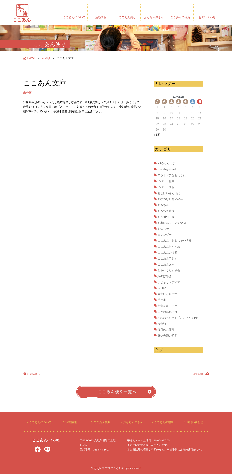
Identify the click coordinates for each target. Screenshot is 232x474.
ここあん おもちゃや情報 (174, 240)
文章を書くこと (167, 305)
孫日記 (161, 288)
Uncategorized (166, 169)
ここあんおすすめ (168, 246)
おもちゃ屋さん (154, 17)
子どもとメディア (168, 282)
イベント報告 (165, 181)
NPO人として (166, 163)
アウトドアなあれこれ (171, 175)
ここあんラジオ (167, 258)
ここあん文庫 (165, 264)
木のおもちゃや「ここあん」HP (177, 317)
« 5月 (157, 134)
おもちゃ (163, 205)
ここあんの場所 (180, 17)
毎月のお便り (165, 329)
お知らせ (163, 228)
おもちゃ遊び (165, 210)
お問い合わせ (207, 17)
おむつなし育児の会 (170, 199)
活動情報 (100, 17)
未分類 (27, 92)
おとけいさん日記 (168, 193)
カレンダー (164, 234)
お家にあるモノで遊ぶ (171, 222)
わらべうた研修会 (168, 270)
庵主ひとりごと (167, 294)
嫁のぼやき (164, 276)
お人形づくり (165, 216)
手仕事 (161, 299)
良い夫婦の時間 (167, 335)
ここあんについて (74, 17)
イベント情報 (165, 187)
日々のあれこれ (167, 311)
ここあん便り (127, 17)
